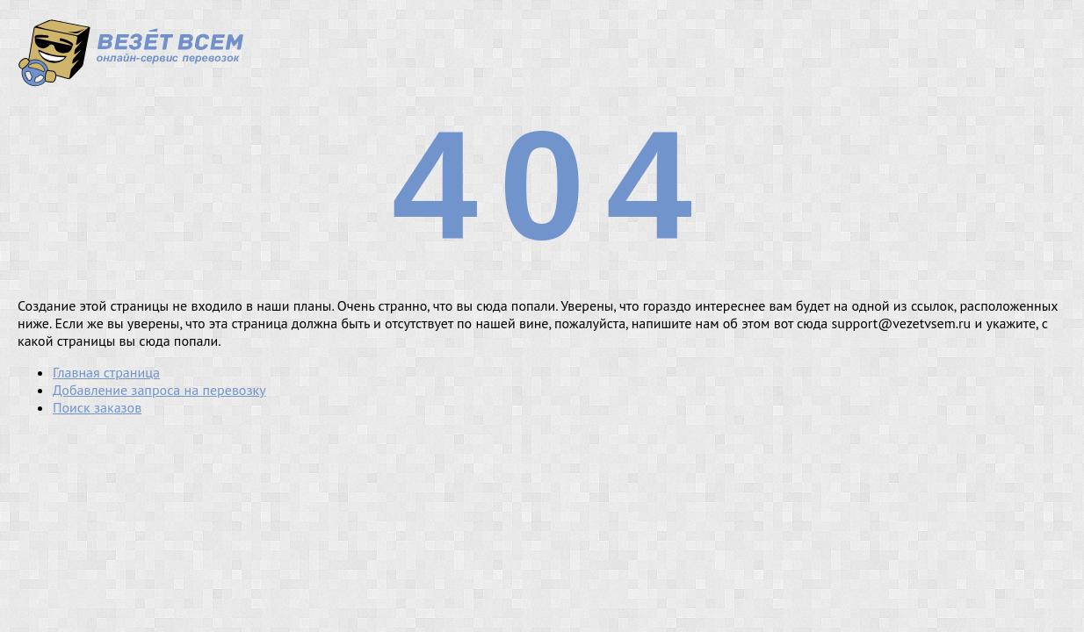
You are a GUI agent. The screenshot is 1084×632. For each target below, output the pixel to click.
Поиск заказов (97, 407)
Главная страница (106, 372)
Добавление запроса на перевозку (159, 390)
